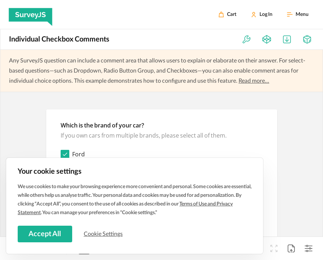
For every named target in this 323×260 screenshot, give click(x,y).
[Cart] (227, 14)
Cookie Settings (104, 234)
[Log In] (261, 14)
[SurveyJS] (30, 14)
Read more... (254, 81)
